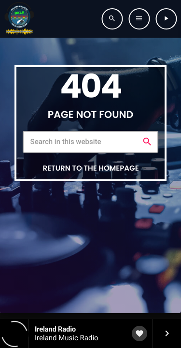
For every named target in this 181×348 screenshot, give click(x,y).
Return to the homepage (90, 168)
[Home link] (19, 19)
